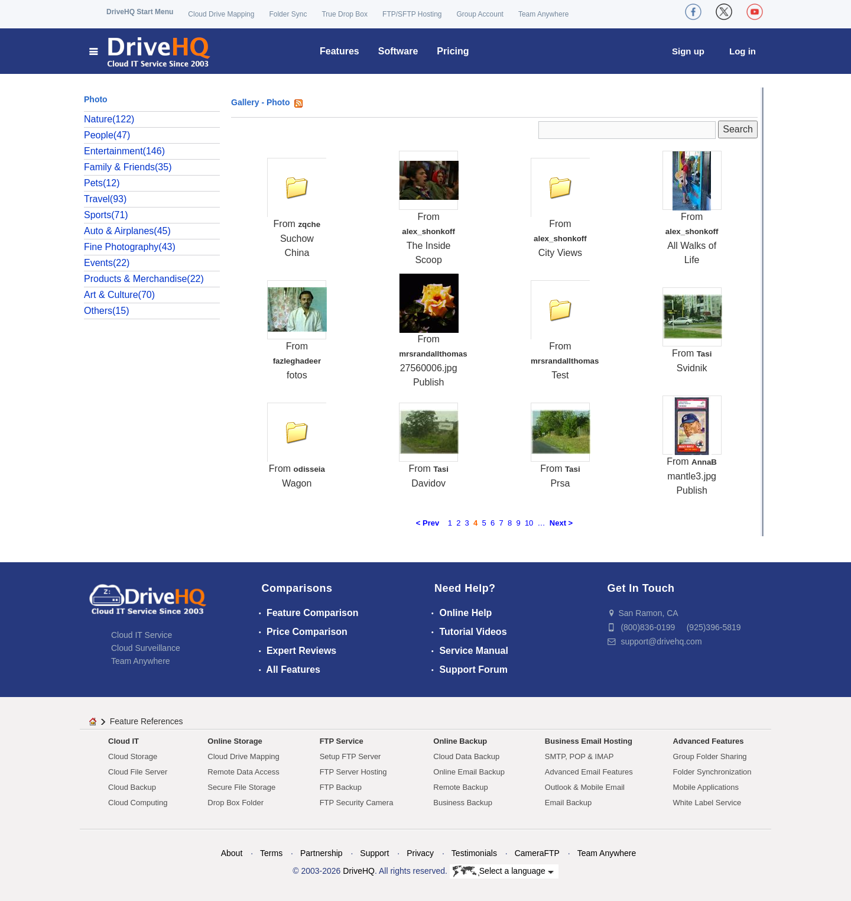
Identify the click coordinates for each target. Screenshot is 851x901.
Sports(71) (106, 215)
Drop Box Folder (235, 802)
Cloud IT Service (141, 635)
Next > (561, 522)
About (232, 853)
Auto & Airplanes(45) (127, 231)
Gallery (245, 102)
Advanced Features (708, 741)
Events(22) (106, 263)
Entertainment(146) (124, 151)
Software (398, 51)
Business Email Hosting (588, 741)
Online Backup (460, 741)
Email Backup (568, 802)
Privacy (420, 853)
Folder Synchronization (712, 771)
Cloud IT (123, 741)
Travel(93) (105, 199)
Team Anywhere (543, 14)
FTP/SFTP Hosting (411, 14)
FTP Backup (341, 787)
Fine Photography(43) (130, 247)
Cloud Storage (132, 756)
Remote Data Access (243, 771)
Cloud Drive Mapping (221, 14)
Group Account (480, 14)
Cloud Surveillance (145, 648)
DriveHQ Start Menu (139, 12)
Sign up (688, 51)
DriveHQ (359, 871)
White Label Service (707, 802)
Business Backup (462, 802)
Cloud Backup (132, 787)
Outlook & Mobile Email (585, 787)
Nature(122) (109, 119)
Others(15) (106, 311)
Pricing (453, 51)
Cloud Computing (137, 802)
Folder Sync (288, 14)
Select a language (503, 871)
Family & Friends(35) (127, 167)
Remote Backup (460, 787)
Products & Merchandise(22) (144, 279)
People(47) (107, 135)
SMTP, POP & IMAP (579, 756)
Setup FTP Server (350, 756)
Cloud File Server (137, 771)
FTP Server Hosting (353, 771)
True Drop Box (344, 14)
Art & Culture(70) (119, 295)
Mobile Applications (706, 787)
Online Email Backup (469, 771)
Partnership (321, 853)
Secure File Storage (241, 787)
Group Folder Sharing (710, 756)
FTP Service (341, 741)
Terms (271, 853)
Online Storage (234, 741)
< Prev (427, 522)
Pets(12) (101, 183)
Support (374, 853)
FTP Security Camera (357, 802)
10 (529, 522)
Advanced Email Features (589, 771)
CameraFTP (537, 853)
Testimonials (474, 853)
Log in (742, 51)
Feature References (146, 721)
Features (339, 51)
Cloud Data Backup (466, 756)
